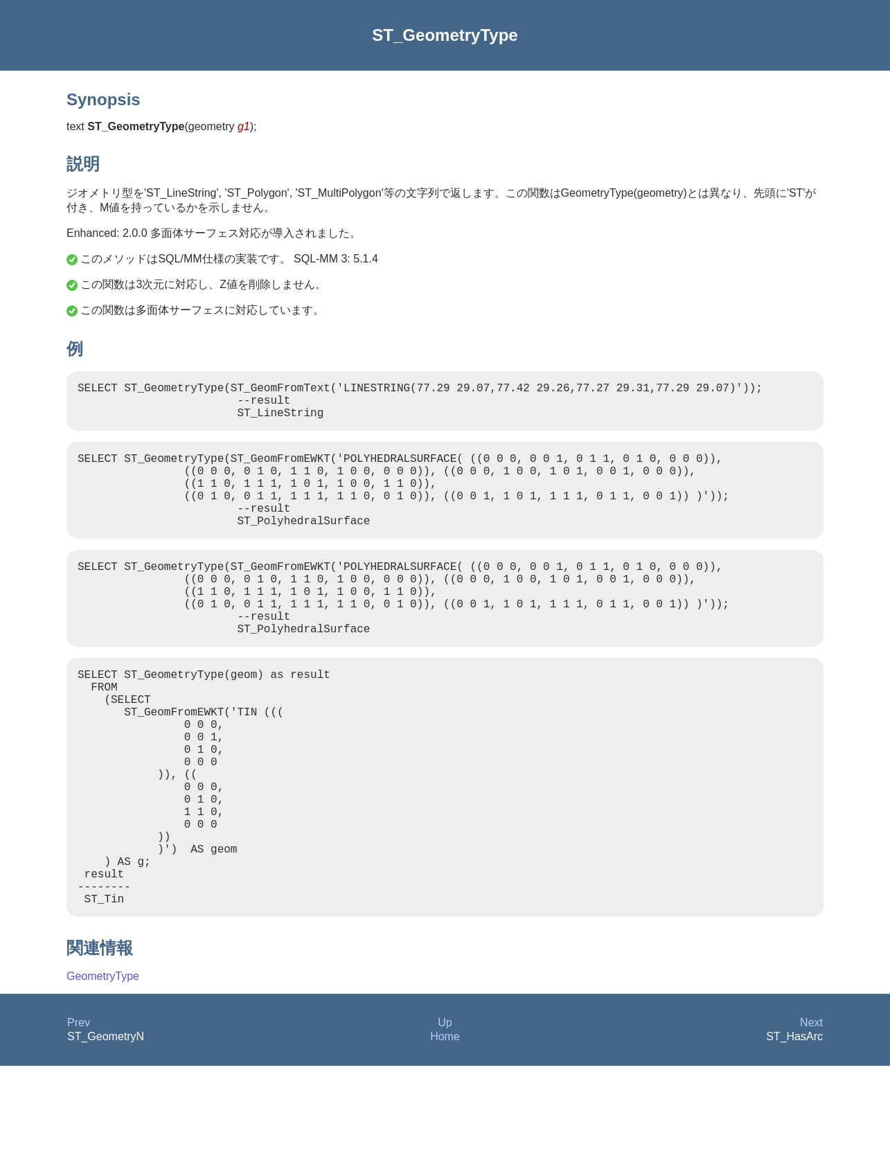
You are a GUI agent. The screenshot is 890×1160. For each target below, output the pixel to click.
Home (445, 1130)
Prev (78, 1117)
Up (445, 1117)
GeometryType (102, 1070)
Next (811, 1117)
